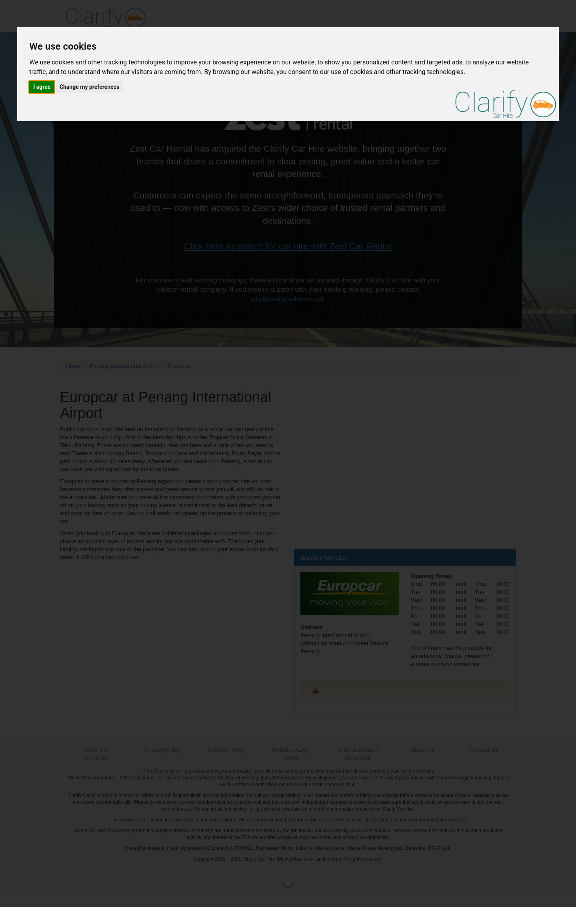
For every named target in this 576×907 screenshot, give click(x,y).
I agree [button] (41, 87)
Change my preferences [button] (89, 87)
